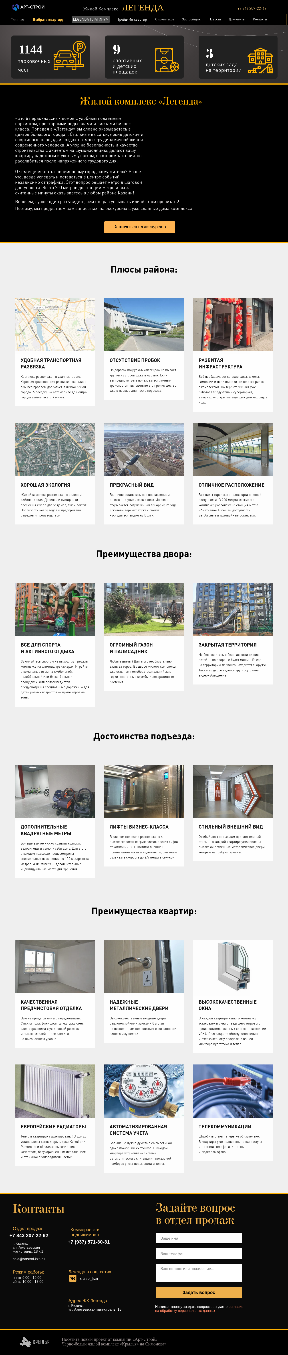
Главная (17, 19)
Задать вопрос (199, 1292)
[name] (199, 1238)
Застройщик (191, 19)
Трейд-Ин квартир (132, 19)
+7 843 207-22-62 (252, 8)
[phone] (199, 1253)
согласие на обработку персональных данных (199, 1309)
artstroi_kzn (89, 1279)
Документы (237, 19)
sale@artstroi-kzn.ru (29, 1259)
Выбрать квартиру (48, 19)
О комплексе (164, 19)
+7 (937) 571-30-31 (89, 1242)
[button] (139, 227)
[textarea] (199, 1273)
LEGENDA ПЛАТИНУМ (91, 19)
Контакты (260, 19)
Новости (215, 19)
